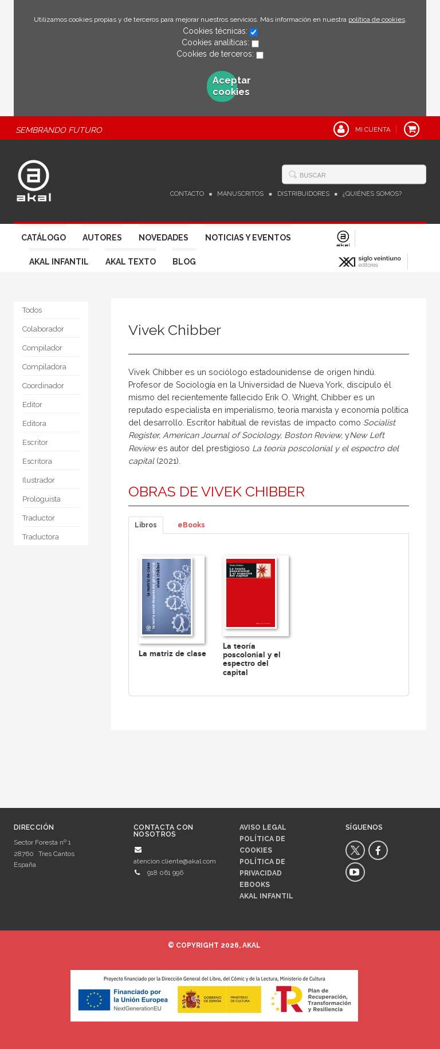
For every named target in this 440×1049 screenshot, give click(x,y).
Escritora (37, 461)
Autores (102, 237)
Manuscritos (240, 194)
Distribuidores (303, 194)
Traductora (40, 537)
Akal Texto (130, 261)
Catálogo (43, 237)
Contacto (187, 194)
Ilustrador (38, 480)
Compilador (42, 348)
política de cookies (376, 19)
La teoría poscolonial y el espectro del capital (252, 659)
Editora (34, 423)
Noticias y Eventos (248, 237)
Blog (184, 261)
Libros (146, 525)
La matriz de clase (172, 653)
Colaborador (43, 329)
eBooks (191, 525)
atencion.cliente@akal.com (174, 861)
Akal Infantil (59, 261)
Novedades (163, 237)
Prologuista (41, 499)
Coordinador (43, 385)
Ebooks (254, 885)
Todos (32, 310)
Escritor (35, 442)
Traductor (38, 518)
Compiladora (44, 366)
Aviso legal (262, 827)
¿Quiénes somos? (372, 194)
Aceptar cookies (225, 86)
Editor (32, 404)
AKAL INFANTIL (266, 896)
